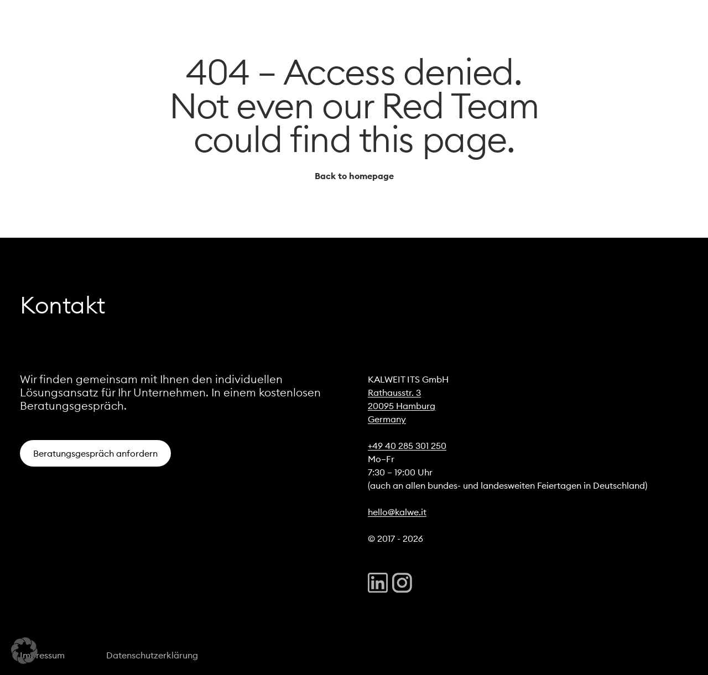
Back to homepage (354, 175)
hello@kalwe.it (397, 511)
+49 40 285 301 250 (407, 445)
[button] (24, 650)
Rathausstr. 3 (394, 392)
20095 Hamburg (401, 405)
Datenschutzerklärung (152, 655)
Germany (387, 419)
